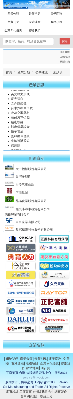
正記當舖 (16, 193)
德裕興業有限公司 (17, 215)
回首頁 (45, 368)
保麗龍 (15, 146)
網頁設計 (12, 391)
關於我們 (12, 358)
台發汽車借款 (19, 185)
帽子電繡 (17, 132)
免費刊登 (13, 22)
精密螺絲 (17, 123)
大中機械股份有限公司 (26, 169)
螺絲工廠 (46, 396)
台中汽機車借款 (22, 109)
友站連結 (34, 22)
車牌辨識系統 (20, 142)
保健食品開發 (20, 90)
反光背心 (17, 99)
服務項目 (56, 22)
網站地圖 (32, 368)
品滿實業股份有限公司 (26, 201)
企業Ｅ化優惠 (13, 30)
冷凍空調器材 (20, 113)
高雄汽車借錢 (20, 118)
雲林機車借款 (20, 137)
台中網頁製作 (57, 391)
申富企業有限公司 (22, 222)
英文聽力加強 (20, 95)
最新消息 (34, 13)
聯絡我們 (34, 30)
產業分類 (13, 13)
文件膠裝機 (18, 104)
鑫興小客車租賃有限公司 (27, 210)
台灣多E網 (17, 177)
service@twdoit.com (36, 377)
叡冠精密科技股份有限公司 (29, 230)
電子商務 (56, 13)
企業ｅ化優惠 (49, 363)
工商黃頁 (25, 391)
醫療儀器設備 (20, 127)
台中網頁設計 (29, 396)
